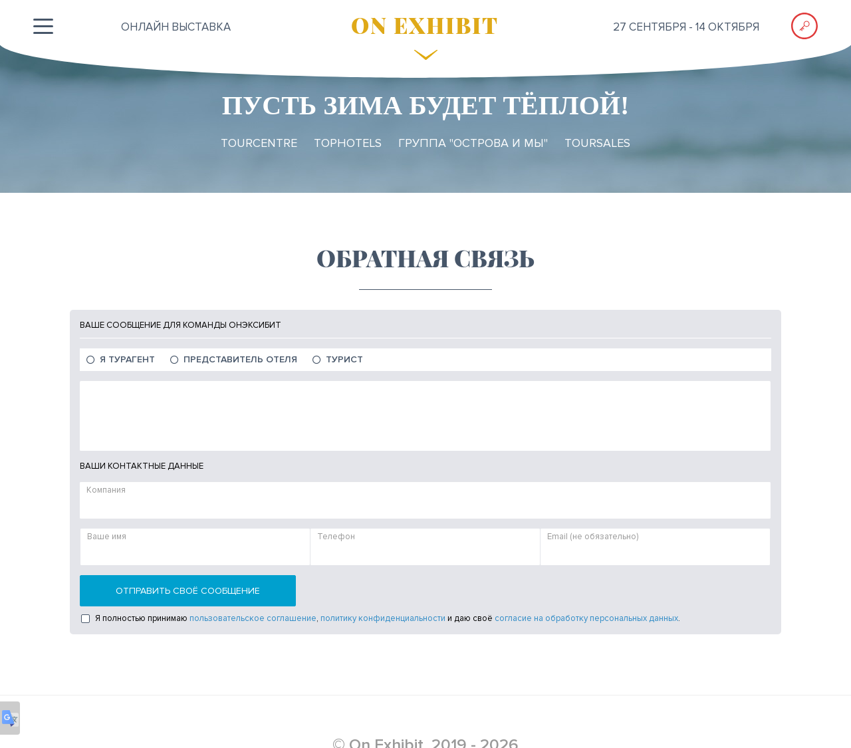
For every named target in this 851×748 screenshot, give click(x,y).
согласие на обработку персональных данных (586, 618)
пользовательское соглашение (252, 618)
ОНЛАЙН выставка (176, 27)
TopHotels (348, 143)
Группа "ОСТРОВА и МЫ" (473, 143)
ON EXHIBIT (425, 24)
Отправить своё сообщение (188, 590)
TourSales (597, 143)
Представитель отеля (240, 359)
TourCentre (259, 143)
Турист (344, 359)
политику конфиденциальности (382, 618)
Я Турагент (127, 359)
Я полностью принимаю (141, 619)
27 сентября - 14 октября (686, 27)
